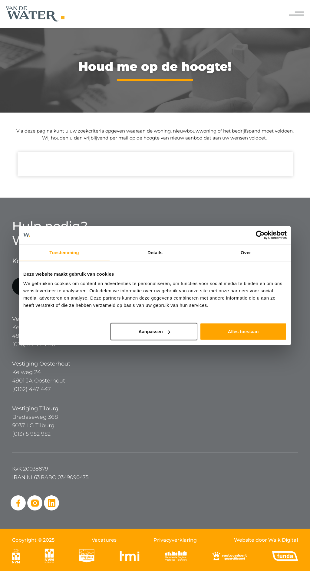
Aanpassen (154, 331)
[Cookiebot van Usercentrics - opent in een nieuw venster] (260, 234)
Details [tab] (155, 252)
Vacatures (104, 540)
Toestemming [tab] (64, 252)
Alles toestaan (243, 331)
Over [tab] (246, 252)
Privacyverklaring (175, 540)
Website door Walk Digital (266, 540)
